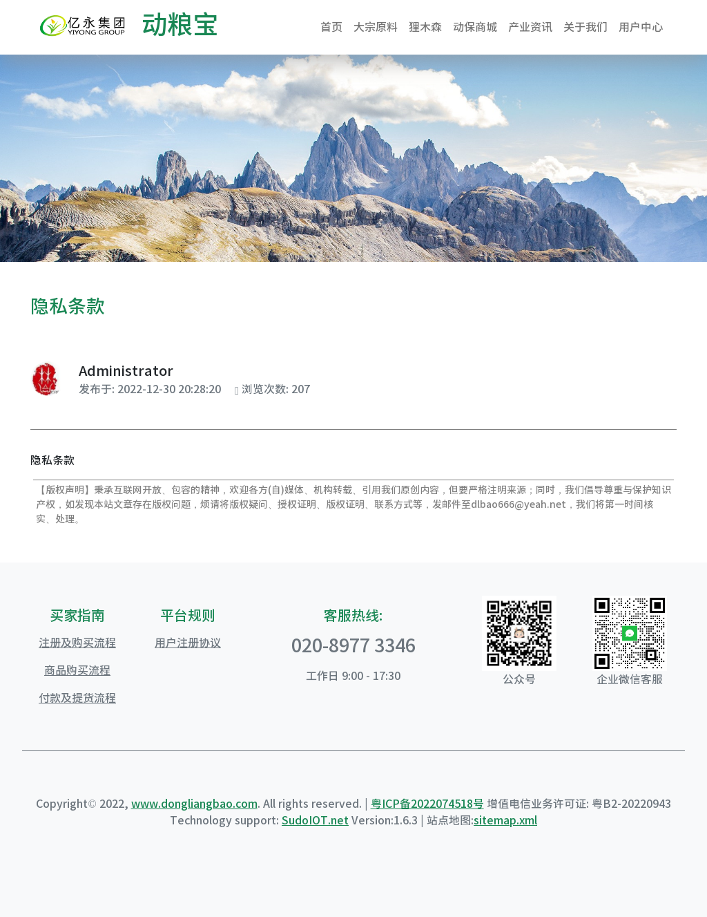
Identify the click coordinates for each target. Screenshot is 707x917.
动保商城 (475, 26)
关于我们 (585, 26)
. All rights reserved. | (314, 803)
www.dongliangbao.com (194, 803)
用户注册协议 (188, 642)
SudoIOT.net (315, 820)
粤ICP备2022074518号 (427, 803)
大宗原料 (376, 26)
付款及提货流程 (77, 697)
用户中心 (641, 26)
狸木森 (425, 26)
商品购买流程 (77, 670)
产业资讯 (530, 26)
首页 (331, 26)
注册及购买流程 (77, 642)
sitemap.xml (505, 820)
